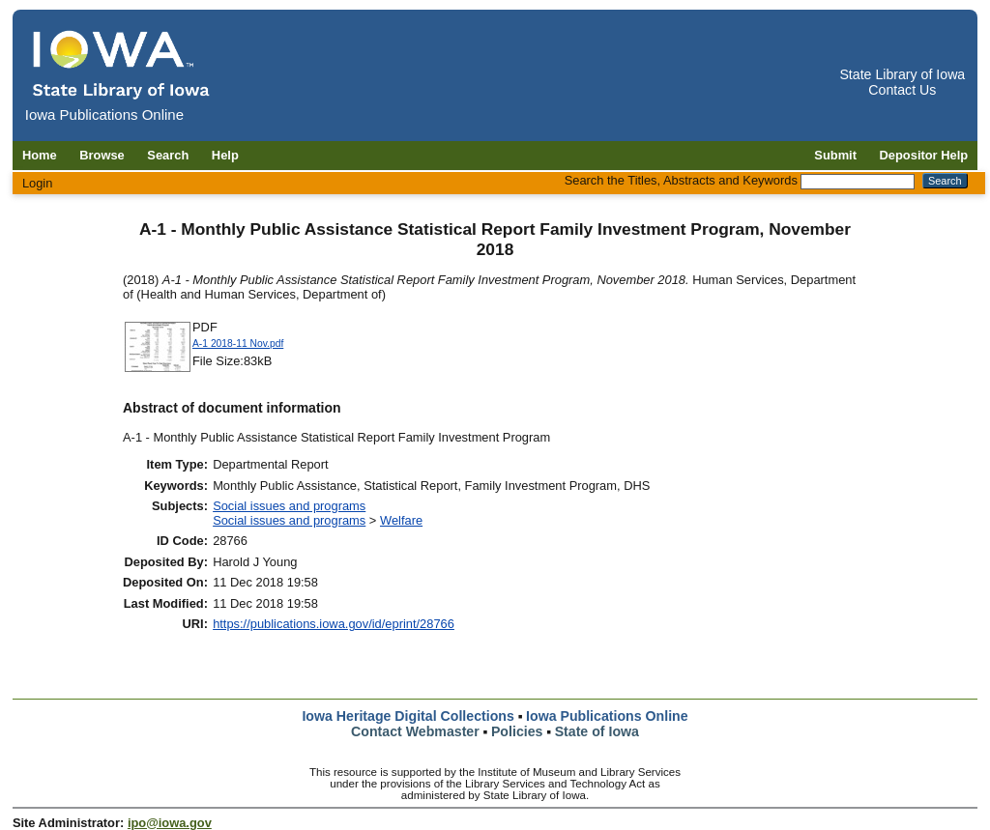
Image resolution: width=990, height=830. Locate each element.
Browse (102, 155)
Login (37, 183)
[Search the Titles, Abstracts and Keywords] (858, 181)
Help (225, 155)
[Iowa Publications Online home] (121, 64)
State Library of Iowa (902, 74)
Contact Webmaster (415, 731)
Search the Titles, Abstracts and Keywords (681, 180)
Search (168, 155)
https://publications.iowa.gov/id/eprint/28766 (333, 623)
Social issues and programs (289, 506)
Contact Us (902, 90)
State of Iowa (597, 731)
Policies (517, 731)
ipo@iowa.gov (170, 823)
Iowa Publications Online (607, 716)
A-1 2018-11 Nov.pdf (237, 343)
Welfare (401, 520)
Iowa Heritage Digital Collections (407, 716)
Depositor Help (924, 155)
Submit (835, 155)
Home (39, 155)
